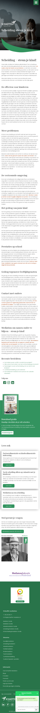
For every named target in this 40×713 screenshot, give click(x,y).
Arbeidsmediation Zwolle (10, 626)
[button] (7, 432)
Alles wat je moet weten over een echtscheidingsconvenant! (21, 364)
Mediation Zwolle (8, 624)
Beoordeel (20, 601)
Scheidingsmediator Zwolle (10, 629)
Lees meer (9, 465)
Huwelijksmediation (8, 641)
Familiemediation (8, 649)
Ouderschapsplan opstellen (11, 659)
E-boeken (5, 676)
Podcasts (5, 678)
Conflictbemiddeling (9, 656)
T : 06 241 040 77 (7, 615)
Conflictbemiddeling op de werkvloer (14, 370)
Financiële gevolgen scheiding (11, 686)
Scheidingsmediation (9, 644)
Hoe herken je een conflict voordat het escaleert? (18, 362)
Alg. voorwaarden (6, 694)
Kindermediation (7, 651)
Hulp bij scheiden (7, 683)
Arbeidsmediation (8, 646)
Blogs (4, 673)
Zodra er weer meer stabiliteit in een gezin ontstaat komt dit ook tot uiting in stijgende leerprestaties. (19, 263)
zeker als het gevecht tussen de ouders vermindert (19, 156)
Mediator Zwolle (7, 621)
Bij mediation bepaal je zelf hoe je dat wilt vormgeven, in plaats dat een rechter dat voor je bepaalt (19, 342)
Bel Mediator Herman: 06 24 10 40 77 (13, 531)
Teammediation (7, 654)
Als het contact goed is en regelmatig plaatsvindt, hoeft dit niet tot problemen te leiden (19, 302)
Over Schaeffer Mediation (10, 671)
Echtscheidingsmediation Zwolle (12, 631)
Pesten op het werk (8, 681)
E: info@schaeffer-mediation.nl (12, 617)
